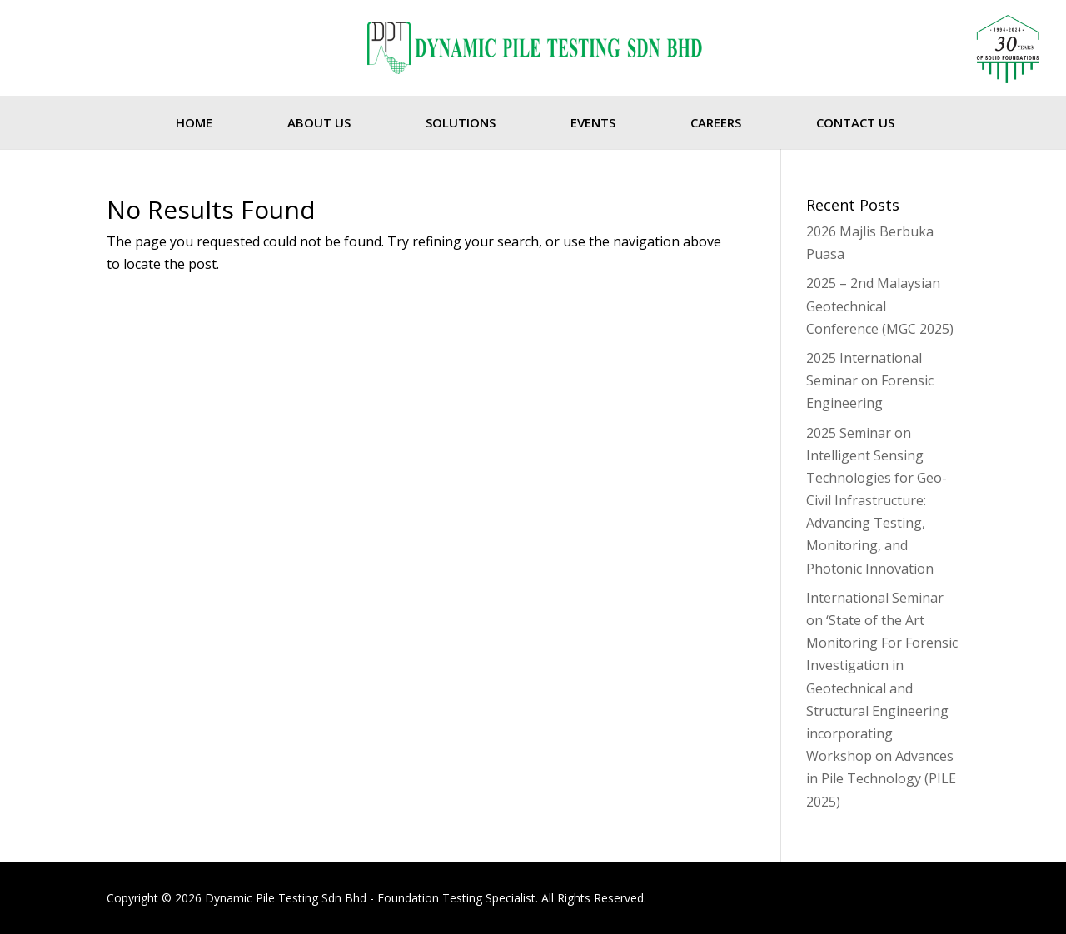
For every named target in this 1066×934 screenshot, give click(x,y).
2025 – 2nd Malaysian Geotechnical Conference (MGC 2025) (880, 305)
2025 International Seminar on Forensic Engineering (870, 380)
